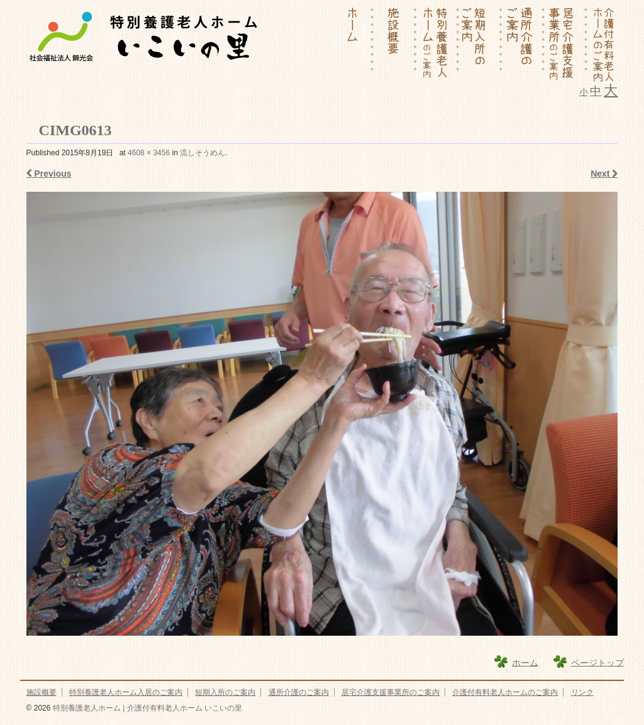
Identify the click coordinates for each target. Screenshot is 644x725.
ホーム (525, 662)
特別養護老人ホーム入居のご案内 (125, 692)
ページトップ (597, 662)
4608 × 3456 (149, 152)
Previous (49, 174)
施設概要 (41, 692)
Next (604, 174)
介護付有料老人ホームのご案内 (505, 692)
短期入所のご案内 (225, 692)
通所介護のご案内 (299, 692)
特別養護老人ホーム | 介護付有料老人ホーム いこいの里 (146, 708)
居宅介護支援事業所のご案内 (390, 692)
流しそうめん (202, 152)
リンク (582, 692)
